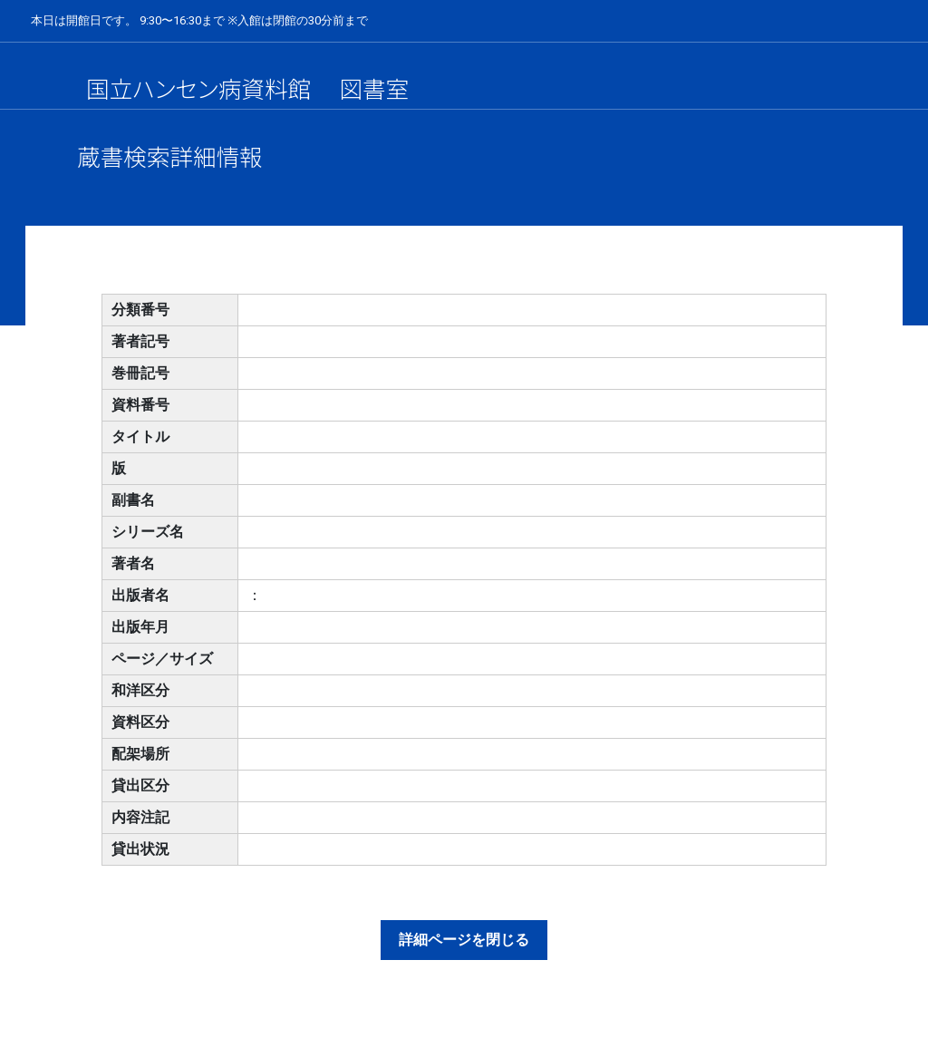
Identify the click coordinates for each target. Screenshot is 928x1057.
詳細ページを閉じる (464, 939)
